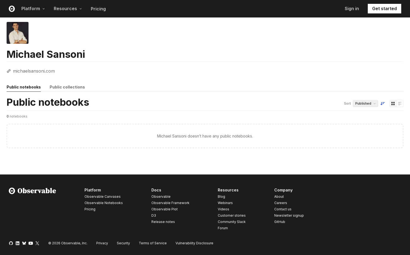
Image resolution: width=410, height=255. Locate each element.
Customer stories (232, 215)
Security (123, 243)
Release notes (163, 222)
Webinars (225, 203)
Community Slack (232, 222)
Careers (280, 203)
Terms (153, 243)
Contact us (283, 209)
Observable (161, 196)
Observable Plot (164, 209)
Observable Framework (170, 203)
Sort (347, 103)
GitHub (279, 222)
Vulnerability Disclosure (194, 243)
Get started (384, 8)
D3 (153, 215)
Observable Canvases (102, 196)
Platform (33, 8)
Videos (223, 209)
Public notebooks (24, 87)
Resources (68, 8)
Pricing (98, 9)
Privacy (102, 243)
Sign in (352, 8)
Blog (221, 196)
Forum (223, 228)
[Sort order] (382, 103)
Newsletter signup (289, 215)
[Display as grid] (393, 103)
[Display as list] (400, 103)
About (279, 196)
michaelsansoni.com (34, 71)
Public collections (67, 87)
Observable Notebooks (103, 203)
